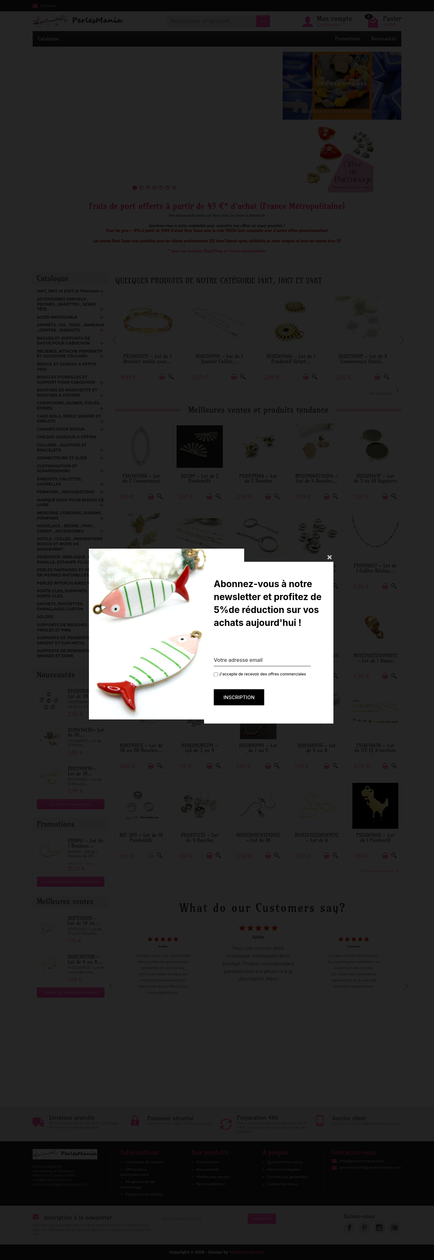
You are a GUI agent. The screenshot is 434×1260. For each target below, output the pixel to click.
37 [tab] (365, 1065)
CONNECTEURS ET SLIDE (62, 457)
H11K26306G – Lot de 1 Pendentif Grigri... (294, 359)
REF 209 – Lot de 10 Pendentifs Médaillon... (141, 840)
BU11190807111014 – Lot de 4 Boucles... (316, 478)
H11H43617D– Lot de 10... (86, 732)
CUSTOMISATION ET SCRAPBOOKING (57, 469)
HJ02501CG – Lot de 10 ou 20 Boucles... (141, 748)
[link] (349, 1227)
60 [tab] (300, 1070)
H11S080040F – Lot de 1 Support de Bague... (258, 660)
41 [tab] (391, 1065)
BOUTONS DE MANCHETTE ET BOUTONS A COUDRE (67, 393)
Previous (115, 337)
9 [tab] (184, 1065)
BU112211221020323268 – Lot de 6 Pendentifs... (319, 840)
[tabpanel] (258, 984)
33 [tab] (339, 1065)
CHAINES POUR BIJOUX (61, 429)
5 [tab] (158, 1065)
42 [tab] (397, 1065)
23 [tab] (275, 1065)
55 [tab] (268, 1070)
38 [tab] (372, 1065)
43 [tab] (190, 1070)
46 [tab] (210, 1070)
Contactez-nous (282, 1183)
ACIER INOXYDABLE (57, 317)
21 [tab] (262, 1065)
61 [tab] (307, 1070)
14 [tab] (216, 1065)
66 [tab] (339, 1070)
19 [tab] (249, 1065)
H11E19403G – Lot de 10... (82, 771)
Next (401, 337)
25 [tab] (287, 1065)
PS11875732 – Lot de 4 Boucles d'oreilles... (199, 840)
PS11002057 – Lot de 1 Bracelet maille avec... (151, 359)
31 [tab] (326, 1065)
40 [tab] (384, 1065)
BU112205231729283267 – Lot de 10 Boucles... (261, 840)
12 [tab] (203, 1065)
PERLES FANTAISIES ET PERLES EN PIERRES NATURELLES (68, 572)
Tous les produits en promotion (71, 881)
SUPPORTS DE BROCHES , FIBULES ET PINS (63, 627)
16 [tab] (229, 1065)
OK (263, 21)
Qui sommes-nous (285, 1161)
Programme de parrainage (138, 1184)
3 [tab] (145, 1065)
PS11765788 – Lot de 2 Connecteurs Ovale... (141, 481)
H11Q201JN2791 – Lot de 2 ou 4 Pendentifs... (199, 750)
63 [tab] (320, 1070)
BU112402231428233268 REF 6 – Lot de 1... (144, 568)
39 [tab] (378, 1065)
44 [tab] (197, 1070)
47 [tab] (216, 1070)
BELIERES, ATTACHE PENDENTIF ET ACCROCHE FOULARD (70, 354)
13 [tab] (210, 1065)
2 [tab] (139, 1065)
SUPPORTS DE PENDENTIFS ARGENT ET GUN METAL (65, 640)
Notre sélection (211, 1183)
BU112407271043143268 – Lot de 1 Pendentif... (320, 660)
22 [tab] (268, 1065)
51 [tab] (242, 1070)
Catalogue (48, 39)
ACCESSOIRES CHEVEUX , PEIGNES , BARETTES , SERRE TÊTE (66, 304)
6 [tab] (165, 1065)
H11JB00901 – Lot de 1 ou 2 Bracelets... (258, 750)
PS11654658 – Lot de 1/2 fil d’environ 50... (375, 750)
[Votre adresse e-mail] (203, 1218)
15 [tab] (223, 1065)
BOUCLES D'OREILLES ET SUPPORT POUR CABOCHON (66, 380)
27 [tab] (300, 1065)
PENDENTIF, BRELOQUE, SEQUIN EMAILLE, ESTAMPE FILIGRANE (70, 559)
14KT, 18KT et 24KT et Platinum (68, 291)
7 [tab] (171, 1065)
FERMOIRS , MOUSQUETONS (65, 491)
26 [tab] (294, 1065)
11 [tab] (197, 1065)
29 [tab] (313, 1065)
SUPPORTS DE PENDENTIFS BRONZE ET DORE (65, 653)
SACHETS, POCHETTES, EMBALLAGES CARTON (60, 606)
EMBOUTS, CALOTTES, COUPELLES (59, 482)
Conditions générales (287, 1176)
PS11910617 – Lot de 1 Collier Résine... (375, 568)
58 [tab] (287, 1070)
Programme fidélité (144, 1194)
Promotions (347, 39)
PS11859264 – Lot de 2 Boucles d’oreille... (258, 481)
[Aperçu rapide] (175, 377)
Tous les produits (379, 870)
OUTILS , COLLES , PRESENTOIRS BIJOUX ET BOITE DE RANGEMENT (70, 543)
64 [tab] (326, 1070)
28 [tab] (307, 1065)
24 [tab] (281, 1065)
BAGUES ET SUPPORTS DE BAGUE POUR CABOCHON (63, 341)
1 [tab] (132, 1065)
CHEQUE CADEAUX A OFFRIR (66, 436)
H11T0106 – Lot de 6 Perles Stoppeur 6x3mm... (317, 571)
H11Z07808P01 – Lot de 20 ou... (85, 693)
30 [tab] (320, 1065)
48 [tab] (223, 1070)
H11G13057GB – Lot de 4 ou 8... (85, 959)
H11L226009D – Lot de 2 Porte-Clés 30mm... (258, 571)
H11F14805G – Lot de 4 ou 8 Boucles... (317, 750)
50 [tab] (236, 1070)
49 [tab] (229, 1070)
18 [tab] (242, 1065)
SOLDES (45, 616)
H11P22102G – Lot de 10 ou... (84, 920)
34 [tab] (346, 1065)
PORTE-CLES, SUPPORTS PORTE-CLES (62, 593)
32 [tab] (333, 1065)
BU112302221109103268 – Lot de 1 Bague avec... (378, 660)
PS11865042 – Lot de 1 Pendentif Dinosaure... (375, 840)
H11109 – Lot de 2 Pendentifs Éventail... (200, 481)
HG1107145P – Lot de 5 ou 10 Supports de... (375, 481)
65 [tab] (333, 1070)
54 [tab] (262, 1070)
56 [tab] (275, 1070)
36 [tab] (359, 1065)
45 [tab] (203, 1070)
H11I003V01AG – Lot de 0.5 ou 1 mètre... (199, 571)
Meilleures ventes (213, 1176)
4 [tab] (152, 1065)
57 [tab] (281, 1070)
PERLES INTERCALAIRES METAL (69, 583)
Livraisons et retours (144, 1161)
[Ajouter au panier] (165, 377)
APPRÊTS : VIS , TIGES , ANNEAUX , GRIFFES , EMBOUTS (70, 328)
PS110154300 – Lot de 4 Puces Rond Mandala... (141, 660)
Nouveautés (383, 39)
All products (385, 391)
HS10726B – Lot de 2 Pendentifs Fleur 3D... (199, 660)
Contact (44, 5)
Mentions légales (283, 1169)
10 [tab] (190, 1065)
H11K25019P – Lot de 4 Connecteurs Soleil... (366, 359)
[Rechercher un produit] (211, 21)
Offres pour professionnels (135, 1172)
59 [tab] (294, 1070)
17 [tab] (236, 1065)
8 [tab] (177, 1065)
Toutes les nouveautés (70, 804)
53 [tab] (255, 1070)
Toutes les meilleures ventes (71, 992)
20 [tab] (255, 1065)
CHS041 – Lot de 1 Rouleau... (85, 843)
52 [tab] (249, 1070)
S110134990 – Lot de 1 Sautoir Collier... (223, 359)
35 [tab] (352, 1065)
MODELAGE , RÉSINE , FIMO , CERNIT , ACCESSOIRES (66, 528)
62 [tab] (313, 1070)
